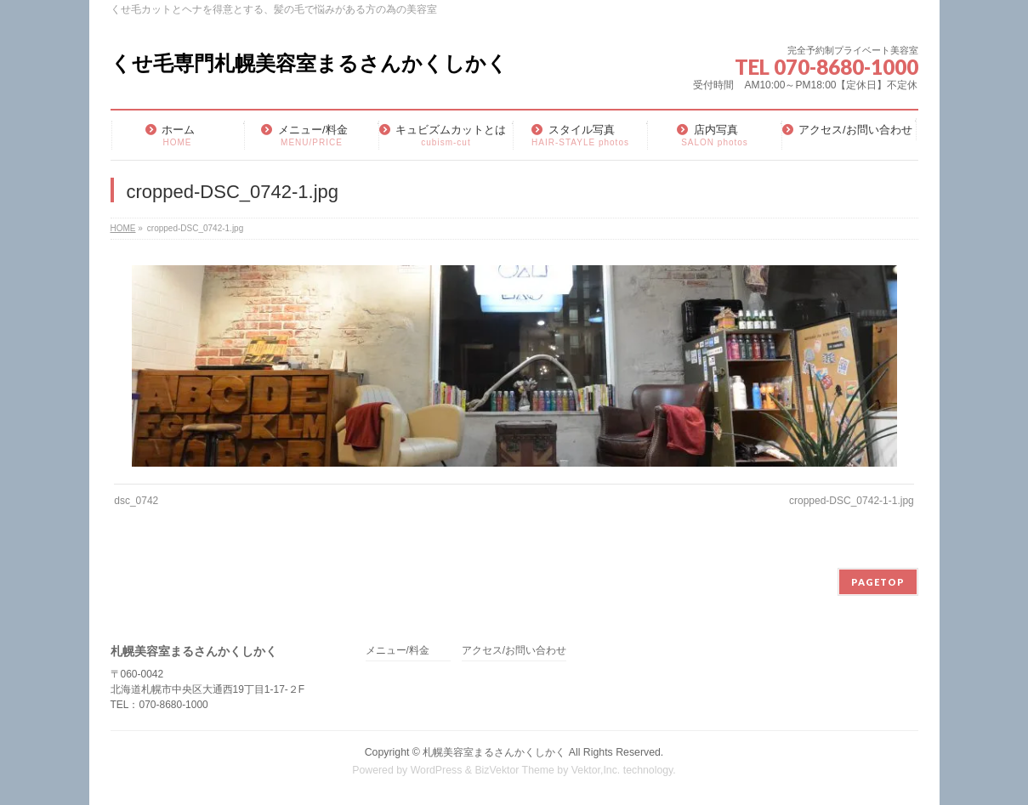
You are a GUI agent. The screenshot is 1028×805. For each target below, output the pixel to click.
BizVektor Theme (514, 770)
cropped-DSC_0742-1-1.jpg (851, 501)
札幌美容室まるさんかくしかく (494, 752)
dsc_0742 (136, 501)
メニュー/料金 (397, 650)
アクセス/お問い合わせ (514, 650)
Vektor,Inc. (596, 770)
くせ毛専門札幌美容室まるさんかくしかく (309, 63)
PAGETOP (878, 581)
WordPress (437, 770)
